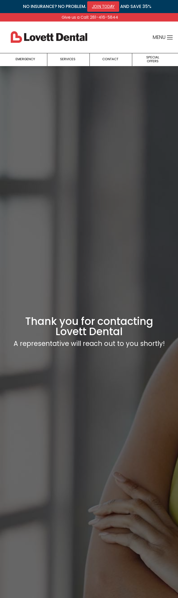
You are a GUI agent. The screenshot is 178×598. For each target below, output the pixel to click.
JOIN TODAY (103, 6)
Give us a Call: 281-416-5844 (90, 17)
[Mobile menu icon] (170, 37)
